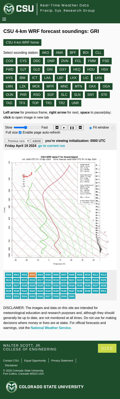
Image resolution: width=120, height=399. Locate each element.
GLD (36, 69)
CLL (98, 52)
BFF (73, 52)
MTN (78, 86)
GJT (23, 69)
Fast (44, 127)
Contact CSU (11, 360)
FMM (92, 61)
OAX (92, 86)
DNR (51, 61)
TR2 (62, 103)
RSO (37, 94)
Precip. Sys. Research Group (67, 10)
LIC (86, 78)
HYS (9, 78)
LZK (23, 86)
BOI (86, 52)
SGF (50, 94)
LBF (60, 78)
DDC (37, 61)
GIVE (107, 348)
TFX (22, 103)
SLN (77, 94)
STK (104, 94)
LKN (98, 78)
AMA (59, 52)
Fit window (101, 127)
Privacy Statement (62, 360)
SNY (90, 94)
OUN (9, 94)
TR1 (49, 103)
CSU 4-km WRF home (22, 42)
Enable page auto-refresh (41, 132)
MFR (50, 86)
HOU (91, 69)
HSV (104, 69)
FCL (78, 61)
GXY (63, 69)
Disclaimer (11, 365)
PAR (23, 94)
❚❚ (72, 127)
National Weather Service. (51, 328)
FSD (106, 61)
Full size (12, 132)
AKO (45, 52)
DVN (64, 61)
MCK (36, 86)
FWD (9, 69)
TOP (35, 103)
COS (9, 61)
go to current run (51, 146)
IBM (22, 78)
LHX (73, 78)
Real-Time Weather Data (64, 5)
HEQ (76, 69)
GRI (50, 69)
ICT (34, 78)
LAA (47, 78)
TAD (9, 103)
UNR (75, 103)
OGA (106, 86)
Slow (8, 127)
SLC (64, 94)
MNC (64, 86)
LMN (9, 86)
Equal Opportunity (35, 360)
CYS (23, 61)
